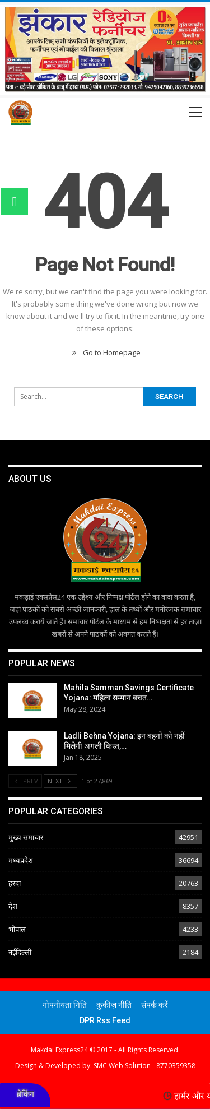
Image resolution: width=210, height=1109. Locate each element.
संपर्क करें (154, 1004)
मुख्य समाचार (25, 837)
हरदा (14, 883)
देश (12, 906)
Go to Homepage (105, 352)
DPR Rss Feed (105, 1020)
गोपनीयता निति (65, 1004)
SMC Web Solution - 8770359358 (144, 1065)
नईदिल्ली (19, 952)
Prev (25, 781)
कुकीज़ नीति (114, 1004)
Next (60, 781)
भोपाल (17, 929)
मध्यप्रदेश (20, 860)
